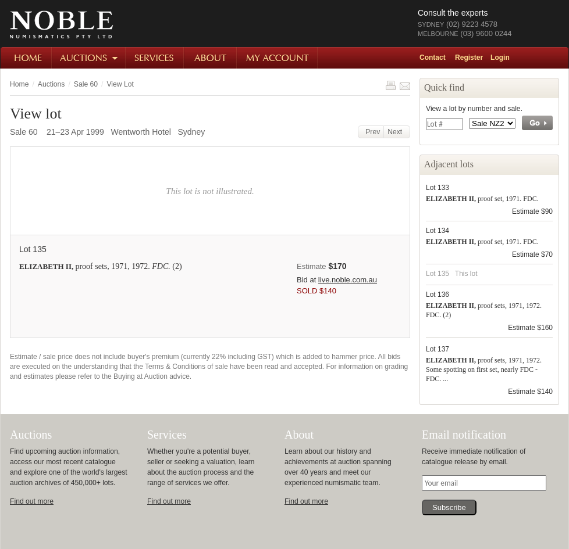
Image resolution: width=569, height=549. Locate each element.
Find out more (32, 501)
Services (155, 58)
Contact (432, 57)
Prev (371, 132)
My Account (277, 58)
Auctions (89, 58)
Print (390, 85)
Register (469, 57)
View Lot (119, 84)
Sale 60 (86, 84)
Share (405, 85)
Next (396, 132)
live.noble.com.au (347, 279)
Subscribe (449, 507)
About (210, 58)
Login (500, 57)
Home (26, 58)
